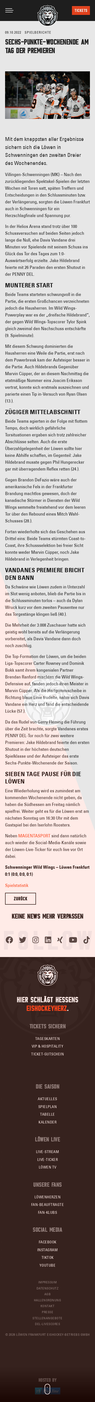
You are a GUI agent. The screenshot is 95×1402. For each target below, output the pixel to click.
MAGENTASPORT (34, 836)
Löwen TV (47, 1167)
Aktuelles (47, 1098)
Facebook (47, 1242)
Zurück (20, 898)
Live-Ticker (47, 1159)
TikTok (48, 1257)
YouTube (48, 1265)
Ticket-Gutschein (47, 1054)
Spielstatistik (16, 885)
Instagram (47, 1249)
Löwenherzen (47, 1197)
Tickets (80, 10)
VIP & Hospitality (48, 1046)
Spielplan (47, 1106)
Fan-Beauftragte (47, 1204)
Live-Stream (47, 1151)
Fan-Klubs (47, 1212)
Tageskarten (47, 1038)
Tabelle (47, 1114)
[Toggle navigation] (9, 10)
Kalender (47, 1122)
